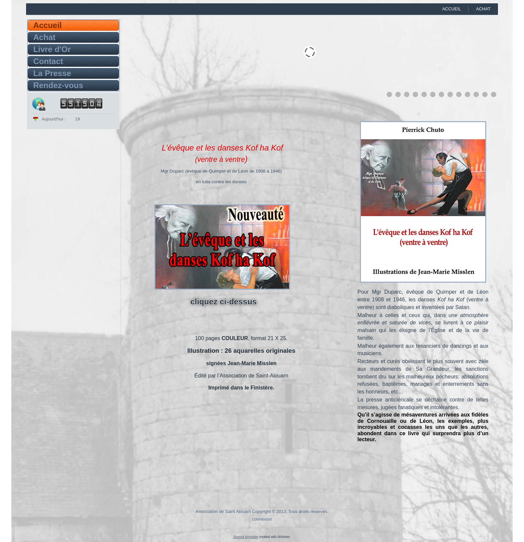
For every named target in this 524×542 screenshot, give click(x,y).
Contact (48, 61)
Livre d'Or (52, 49)
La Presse (52, 73)
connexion (262, 519)
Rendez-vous (58, 85)
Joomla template (245, 537)
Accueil (451, 8)
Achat (483, 8)
